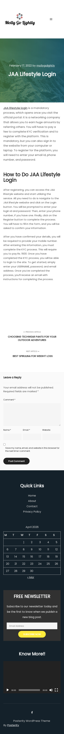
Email (26, 430)
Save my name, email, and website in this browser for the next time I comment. (32, 449)
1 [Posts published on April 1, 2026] (23, 542)
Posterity (13, 725)
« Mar (30, 577)
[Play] (7, 690)
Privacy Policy (32, 512)
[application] (32, 677)
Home (32, 496)
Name (7, 430)
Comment (9, 399)
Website (46, 430)
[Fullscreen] (56, 690)
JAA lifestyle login (15, 108)
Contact (32, 506)
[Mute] (51, 690)
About (32, 501)
